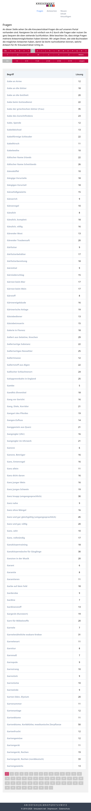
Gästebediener (14, 316)
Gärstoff (11, 295)
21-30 (48, 61)
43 (81, 783)
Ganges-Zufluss (15, 420)
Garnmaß (12, 655)
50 (41, 788)
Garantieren (13, 579)
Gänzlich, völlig (15, 226)
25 (58, 778)
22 (41, 778)
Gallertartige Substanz (18, 344)
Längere (81, 61)
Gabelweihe (13, 150)
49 (35, 788)
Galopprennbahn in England (21, 378)
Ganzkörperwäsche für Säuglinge (24, 551)
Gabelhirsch (13, 143)
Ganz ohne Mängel (16, 510)
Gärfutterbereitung (17, 261)
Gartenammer (14, 703)
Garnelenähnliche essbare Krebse (24, 634)
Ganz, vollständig (16, 537)
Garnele (11, 627)
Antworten (52, 11)
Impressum (52, 808)
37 (47, 783)
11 (57, 774)
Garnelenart (13, 641)
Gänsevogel (13, 205)
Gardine (11, 600)
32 (18, 783)
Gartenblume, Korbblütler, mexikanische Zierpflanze (34, 724)
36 (41, 783)
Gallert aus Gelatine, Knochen (22, 337)
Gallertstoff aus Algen (18, 364)
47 (24, 788)
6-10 (26, 61)
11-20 (37, 61)
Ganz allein (12, 468)
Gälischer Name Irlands (19, 157)
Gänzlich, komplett (17, 219)
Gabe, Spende (14, 122)
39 (58, 783)
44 (7, 788)
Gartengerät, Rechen (18, 752)
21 (35, 778)
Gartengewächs (15, 766)
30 (7, 783)
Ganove (11, 447)
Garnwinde (12, 689)
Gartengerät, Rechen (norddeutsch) (25, 759)
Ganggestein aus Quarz (19, 427)
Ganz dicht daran (16, 475)
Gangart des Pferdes (17, 413)
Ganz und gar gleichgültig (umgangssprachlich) (31, 517)
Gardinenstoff (14, 606)
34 (30, 783)
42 (75, 783)
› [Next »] (46, 788)
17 (13, 778)
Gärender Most (15, 233)
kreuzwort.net (40, 808)
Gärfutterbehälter (16, 254)
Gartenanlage (14, 710)
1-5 (17, 61)
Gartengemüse (14, 738)
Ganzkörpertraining (17, 544)
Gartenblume (14, 717)
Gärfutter (12, 247)
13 (68, 774)
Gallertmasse (14, 358)
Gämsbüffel (13, 171)
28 (75, 778)
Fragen (40, 11)
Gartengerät (13, 745)
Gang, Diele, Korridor (18, 406)
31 (13, 783)
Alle (5, 51)
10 (51, 774)
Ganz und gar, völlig (17, 523)
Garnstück (12, 676)
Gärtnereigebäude (16, 302)
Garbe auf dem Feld (17, 586)
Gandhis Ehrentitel (16, 392)
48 (30, 788)
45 (13, 788)
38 (52, 783)
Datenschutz (64, 808)
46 (18, 788)
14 (74, 774)
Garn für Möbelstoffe (18, 620)
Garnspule (12, 662)
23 (47, 778)
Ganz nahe (12, 503)
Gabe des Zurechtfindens (20, 115)
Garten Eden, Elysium (18, 696)
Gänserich (12, 198)
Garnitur (11, 648)
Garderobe (12, 593)
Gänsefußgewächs (16, 192)
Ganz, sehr (12, 530)
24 (52, 778)
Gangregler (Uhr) (15, 434)
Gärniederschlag (15, 275)
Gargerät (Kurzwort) (17, 613)
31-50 (59, 61)
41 (69, 783)
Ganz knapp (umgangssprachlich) (24, 496)
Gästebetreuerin (15, 323)
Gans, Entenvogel (16, 461)
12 (62, 774)
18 (18, 778)
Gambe (10, 385)
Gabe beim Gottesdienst (19, 102)
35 (35, 783)
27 (69, 778)
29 (81, 778)
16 (7, 778)
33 (24, 783)
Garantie (11, 572)
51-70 (70, 61)
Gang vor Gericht (16, 399)
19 (24, 778)
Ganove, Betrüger (16, 454)
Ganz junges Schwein (18, 489)
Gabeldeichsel (14, 129)
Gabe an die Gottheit (18, 95)
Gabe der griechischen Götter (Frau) (25, 109)
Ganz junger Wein (16, 482)
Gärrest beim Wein (16, 288)
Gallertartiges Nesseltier (20, 351)
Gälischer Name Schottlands (21, 164)
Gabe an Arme (14, 81)
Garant (10, 565)
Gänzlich (11, 212)
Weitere (80, 55)
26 (64, 778)
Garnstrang (13, 669)
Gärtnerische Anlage (17, 309)
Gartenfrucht (14, 731)
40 (64, 783)
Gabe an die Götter (17, 88)
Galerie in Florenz (16, 330)
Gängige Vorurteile (17, 178)
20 (30, 778)
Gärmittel (12, 268)
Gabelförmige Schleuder (19, 136)
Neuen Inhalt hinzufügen (65, 14)
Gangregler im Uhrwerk (19, 441)
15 (79, 774)
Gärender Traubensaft (18, 240)
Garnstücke (13, 683)
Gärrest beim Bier (16, 281)
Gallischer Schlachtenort (19, 371)
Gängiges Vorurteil (16, 185)
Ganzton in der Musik (18, 558)
